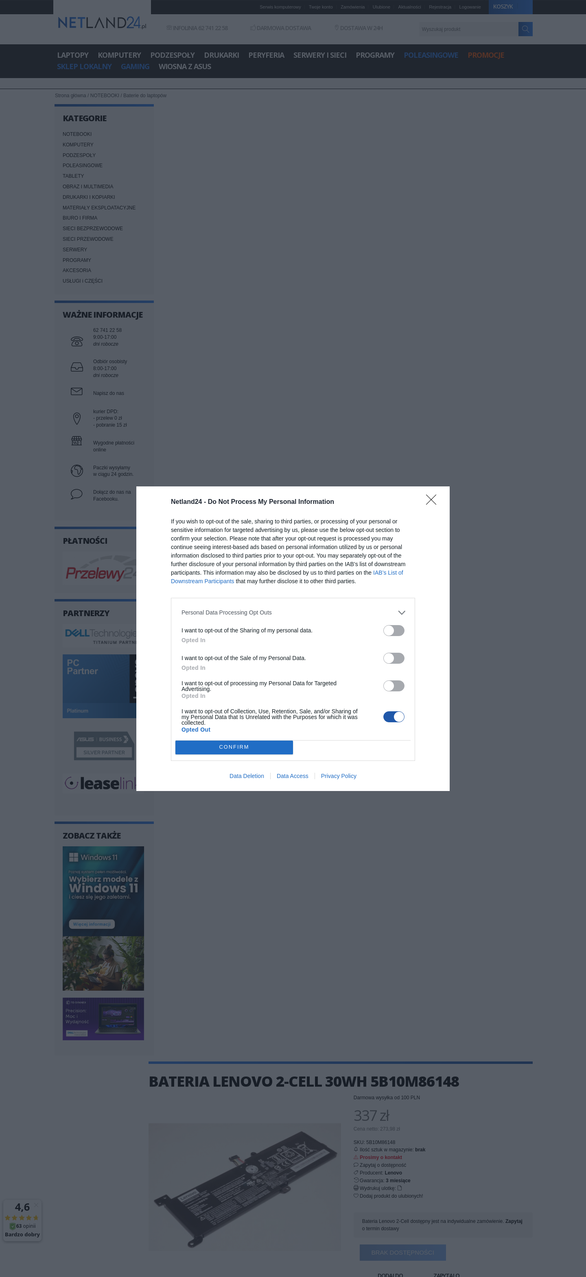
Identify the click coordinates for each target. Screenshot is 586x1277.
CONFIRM (234, 747)
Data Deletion (247, 776)
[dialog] (293, 638)
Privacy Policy (338, 776)
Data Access (292, 776)
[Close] (434, 502)
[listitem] (293, 612)
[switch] (394, 630)
